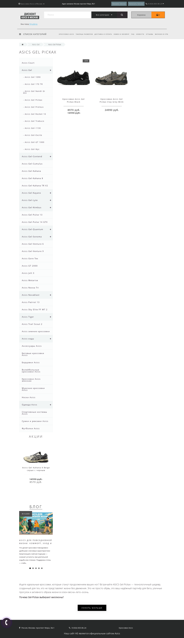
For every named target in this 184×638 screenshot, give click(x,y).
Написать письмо (136, 4)
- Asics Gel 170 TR (33, 84)
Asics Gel (27, 70)
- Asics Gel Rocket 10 (34, 114)
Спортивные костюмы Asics (34, 413)
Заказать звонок (119, 4)
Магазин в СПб (161, 34)
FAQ (131, 34)
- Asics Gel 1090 (32, 77)
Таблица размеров (81, 34)
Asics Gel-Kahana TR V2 (35, 185)
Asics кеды (28, 338)
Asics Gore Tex (30, 258)
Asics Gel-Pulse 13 (32, 214)
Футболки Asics (31, 428)
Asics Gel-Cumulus (32, 163)
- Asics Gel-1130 (32, 128)
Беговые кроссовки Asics (33, 354)
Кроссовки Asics (63, 34)
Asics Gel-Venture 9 (33, 251)
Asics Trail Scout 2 (32, 324)
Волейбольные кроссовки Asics (31, 370)
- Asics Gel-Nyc (31, 149)
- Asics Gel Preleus (33, 107)
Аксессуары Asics (32, 346)
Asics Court (28, 63)
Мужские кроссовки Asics (33, 389)
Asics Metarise (30, 280)
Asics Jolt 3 (28, 273)
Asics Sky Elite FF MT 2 (35, 309)
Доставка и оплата (101, 34)
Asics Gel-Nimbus (31, 207)
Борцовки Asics (31, 362)
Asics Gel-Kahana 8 (32, 178)
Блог (36, 506)
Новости (139, 34)
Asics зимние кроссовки (36, 331)
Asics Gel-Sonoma (32, 236)
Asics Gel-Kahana (31, 171)
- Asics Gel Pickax (32, 100)
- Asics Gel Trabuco (33, 121)
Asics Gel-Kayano (31, 193)
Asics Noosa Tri (30, 287)
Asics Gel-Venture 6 (33, 244)
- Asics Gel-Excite (32, 135)
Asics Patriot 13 (31, 302)
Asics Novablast (30, 295)
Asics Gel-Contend (32, 156)
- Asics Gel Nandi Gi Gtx (34, 92)
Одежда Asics (29, 404)
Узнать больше (92, 608)
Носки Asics (28, 397)
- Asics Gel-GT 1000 (33, 142)
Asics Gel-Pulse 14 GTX (35, 222)
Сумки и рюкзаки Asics (35, 421)
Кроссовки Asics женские (31, 380)
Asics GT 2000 (30, 265)
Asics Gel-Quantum (32, 229)
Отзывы (149, 34)
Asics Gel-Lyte (30, 200)
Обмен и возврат (120, 34)
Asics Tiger (28, 316)
